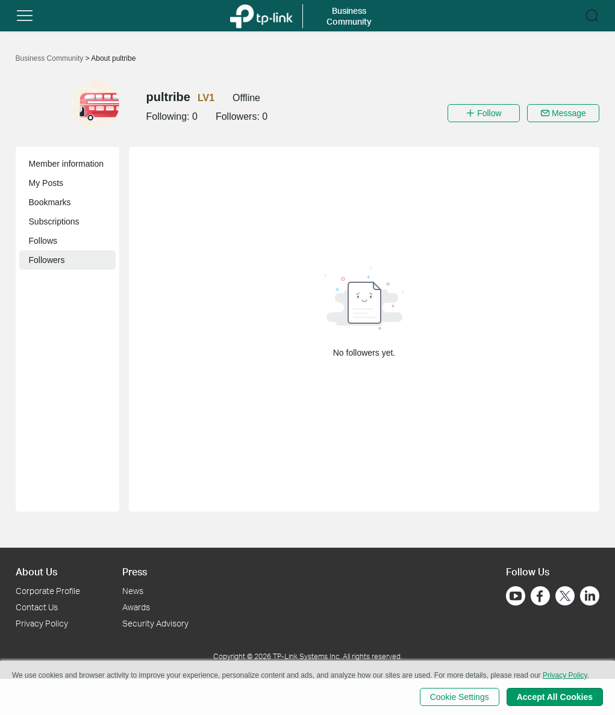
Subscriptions (54, 221)
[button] (25, 15)
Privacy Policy (42, 623)
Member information (66, 164)
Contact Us (37, 607)
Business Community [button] (349, 15)
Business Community (51, 58)
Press (134, 571)
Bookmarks (50, 202)
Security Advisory (155, 623)
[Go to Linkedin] (589, 595)
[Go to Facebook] (540, 595)
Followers (47, 260)
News (132, 591)
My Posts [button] (46, 183)
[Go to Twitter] (565, 597)
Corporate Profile (48, 591)
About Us (36, 571)
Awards (136, 607)
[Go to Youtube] (515, 595)
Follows (43, 241)
